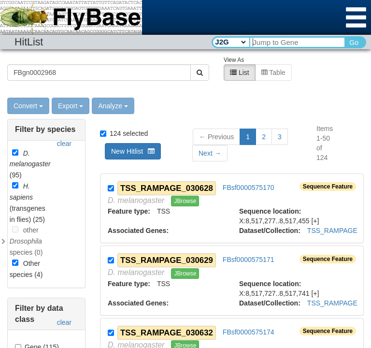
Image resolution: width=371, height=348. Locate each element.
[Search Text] (296, 42)
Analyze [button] (113, 105)
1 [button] (248, 136)
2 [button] (264, 136)
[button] (210, 153)
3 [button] (280, 136)
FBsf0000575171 (248, 259)
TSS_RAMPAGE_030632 (166, 332)
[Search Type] (230, 42)
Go (353, 42)
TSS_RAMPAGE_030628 (166, 187)
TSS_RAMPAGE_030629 (166, 259)
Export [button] (70, 105)
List (239, 72)
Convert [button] (28, 105)
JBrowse (185, 200)
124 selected (124, 133)
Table (273, 72)
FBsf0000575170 (248, 187)
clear (64, 143)
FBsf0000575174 (248, 331)
